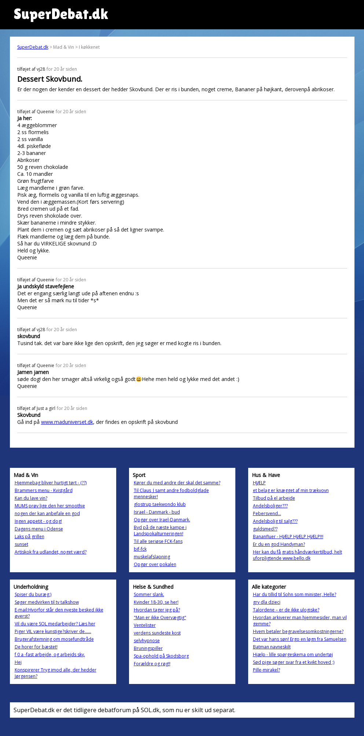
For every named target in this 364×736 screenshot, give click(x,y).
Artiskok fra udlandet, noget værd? (51, 552)
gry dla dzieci (266, 602)
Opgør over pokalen (155, 564)
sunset (21, 544)
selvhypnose (147, 640)
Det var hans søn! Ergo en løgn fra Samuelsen (299, 639)
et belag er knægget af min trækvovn (291, 490)
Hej (18, 662)
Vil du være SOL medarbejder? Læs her (55, 624)
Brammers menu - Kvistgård (44, 490)
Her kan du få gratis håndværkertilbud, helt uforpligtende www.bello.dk (297, 555)
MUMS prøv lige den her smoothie (50, 506)
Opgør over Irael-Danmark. (162, 520)
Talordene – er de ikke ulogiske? (286, 610)
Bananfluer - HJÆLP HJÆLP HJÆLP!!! (288, 536)
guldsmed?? (265, 529)
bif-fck (140, 549)
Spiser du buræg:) (33, 594)
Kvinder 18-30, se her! (156, 602)
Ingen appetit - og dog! (38, 521)
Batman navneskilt (272, 647)
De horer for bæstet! (36, 647)
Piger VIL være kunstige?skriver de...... (53, 631)
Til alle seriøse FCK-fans (158, 541)
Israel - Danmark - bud (157, 512)
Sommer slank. (149, 594)
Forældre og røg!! (152, 664)
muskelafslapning (152, 557)
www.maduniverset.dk (67, 421)
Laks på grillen (29, 536)
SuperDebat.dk (32, 47)
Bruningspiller (148, 648)
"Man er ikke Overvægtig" (160, 617)
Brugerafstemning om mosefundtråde (54, 639)
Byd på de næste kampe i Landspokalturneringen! (160, 530)
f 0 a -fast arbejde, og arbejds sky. (50, 654)
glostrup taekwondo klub (160, 504)
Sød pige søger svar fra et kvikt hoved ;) (293, 662)
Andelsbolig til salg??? (275, 521)
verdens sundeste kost (157, 633)
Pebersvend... (267, 513)
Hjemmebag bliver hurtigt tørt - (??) (51, 483)
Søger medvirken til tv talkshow (47, 602)
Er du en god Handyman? (279, 544)
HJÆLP (259, 483)
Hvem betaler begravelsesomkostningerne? (298, 631)
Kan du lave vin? (31, 498)
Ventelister (145, 625)
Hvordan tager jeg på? (157, 610)
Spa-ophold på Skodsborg (161, 656)
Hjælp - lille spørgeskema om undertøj (293, 654)
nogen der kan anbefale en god (47, 513)
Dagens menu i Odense (39, 529)
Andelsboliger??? (270, 506)
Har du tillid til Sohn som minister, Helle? (294, 594)
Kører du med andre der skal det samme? (177, 483)
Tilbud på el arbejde (274, 498)
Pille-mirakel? (266, 670)
